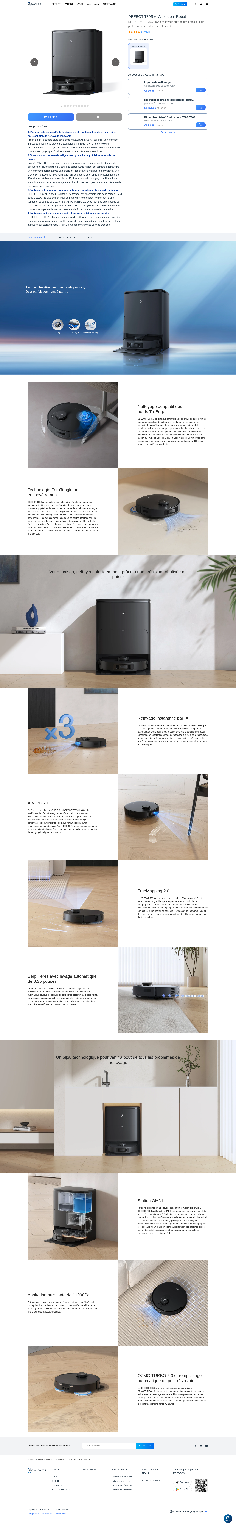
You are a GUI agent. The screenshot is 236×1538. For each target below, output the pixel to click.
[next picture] (116, 62)
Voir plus (168, 132)
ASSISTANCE (109, 4)
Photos (50, 117)
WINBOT (69, 4)
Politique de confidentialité (38, 1514)
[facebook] (195, 1446)
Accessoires (93, 4)
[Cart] (206, 4)
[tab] (36, 237)
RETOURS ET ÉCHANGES (123, 1485)
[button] (228, 1518)
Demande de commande (122, 1489)
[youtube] (201, 1446)
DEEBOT (56, 4)
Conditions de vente (58, 1514)
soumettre (145, 1446)
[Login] (200, 4)
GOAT (80, 4)
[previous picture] (34, 62)
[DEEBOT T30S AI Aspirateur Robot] (145, 32)
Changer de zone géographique (188, 1511)
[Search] (194, 4)
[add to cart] (201, 90)
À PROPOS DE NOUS (151, 1481)
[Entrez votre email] (109, 1446)
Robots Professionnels (61, 1489)
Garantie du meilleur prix (122, 1477)
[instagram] (206, 1446)
